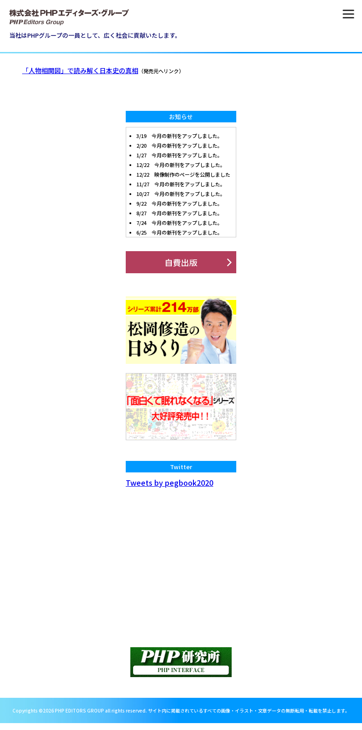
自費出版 (181, 262)
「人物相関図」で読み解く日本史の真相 (80, 70)
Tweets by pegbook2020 (169, 482)
